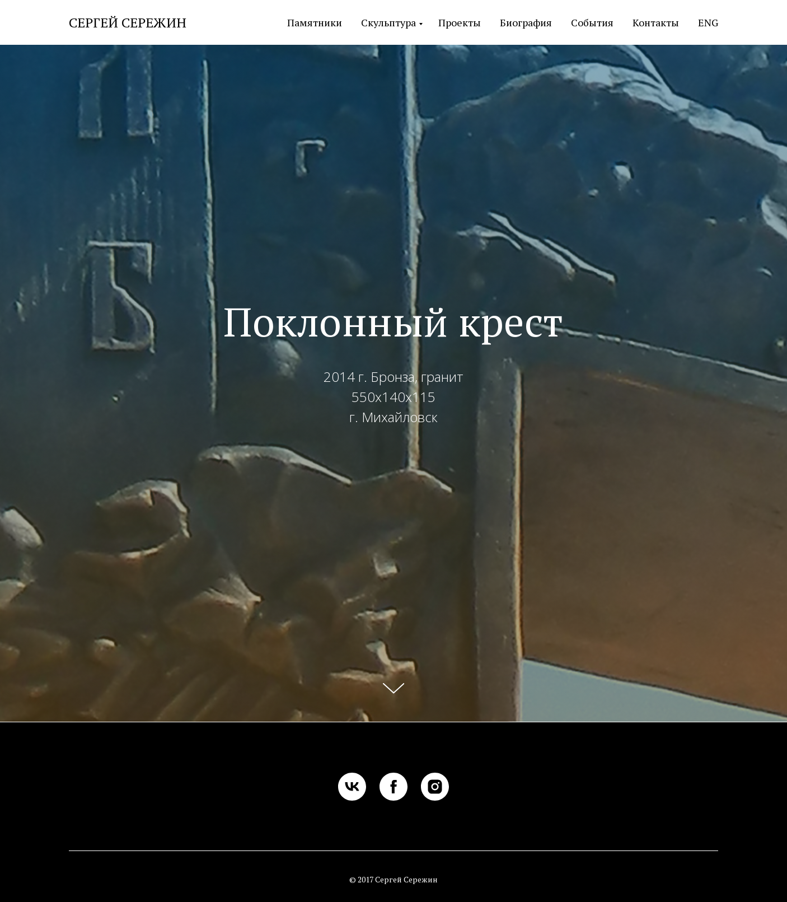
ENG (708, 22)
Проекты (459, 22)
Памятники (314, 22)
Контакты (656, 22)
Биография (526, 22)
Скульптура (388, 22)
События (592, 22)
